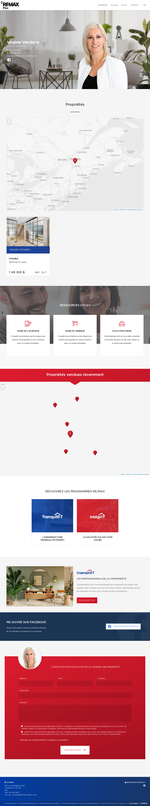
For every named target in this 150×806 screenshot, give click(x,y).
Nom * (60, 678)
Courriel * (102, 678)
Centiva (143, 803)
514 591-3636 (15, 50)
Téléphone (24, 691)
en (145, 5)
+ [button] (9, 119)
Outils (124, 5)
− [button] (9, 122)
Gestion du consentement (128, 803)
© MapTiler (122, 209)
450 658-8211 (15, 53)
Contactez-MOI (75, 750)
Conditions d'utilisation (57, 740)
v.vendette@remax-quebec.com (22, 56)
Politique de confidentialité (32, 740)
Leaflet (116, 209)
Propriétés (103, 5)
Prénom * (23, 678)
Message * (23, 702)
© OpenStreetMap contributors (134, 209)
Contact (135, 5)
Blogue (114, 5)
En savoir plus (87, 600)
